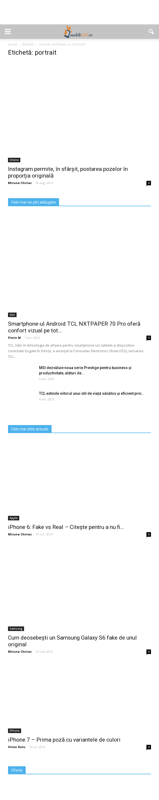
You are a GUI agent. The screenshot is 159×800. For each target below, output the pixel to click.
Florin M (14, 338)
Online (14, 160)
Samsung (16, 628)
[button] (151, 31)
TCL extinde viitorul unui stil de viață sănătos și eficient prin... (92, 393)
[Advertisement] (79, 15)
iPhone (15, 731)
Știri (12, 315)
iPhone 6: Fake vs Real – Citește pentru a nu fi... (66, 527)
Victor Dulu (16, 747)
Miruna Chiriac (20, 183)
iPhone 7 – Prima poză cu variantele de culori (64, 740)
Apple (14, 518)
